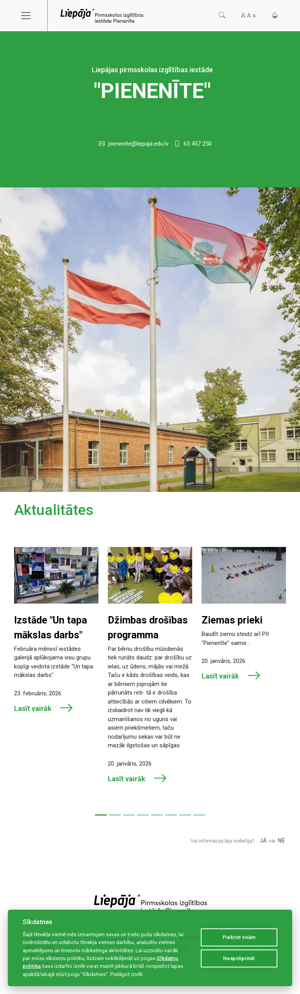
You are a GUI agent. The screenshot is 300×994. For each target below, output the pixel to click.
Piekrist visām (239, 937)
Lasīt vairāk (43, 708)
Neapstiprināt (239, 958)
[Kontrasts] (274, 15)
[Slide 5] (157, 815)
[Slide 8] (199, 815)
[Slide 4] (143, 815)
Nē (281, 840)
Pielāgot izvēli (126, 974)
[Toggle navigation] (31, 15)
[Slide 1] (291, 258)
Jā (263, 840)
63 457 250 (198, 143)
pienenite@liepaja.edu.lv (138, 143)
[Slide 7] (185, 815)
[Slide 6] (171, 815)
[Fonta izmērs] (248, 15)
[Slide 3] (129, 815)
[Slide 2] (115, 815)
